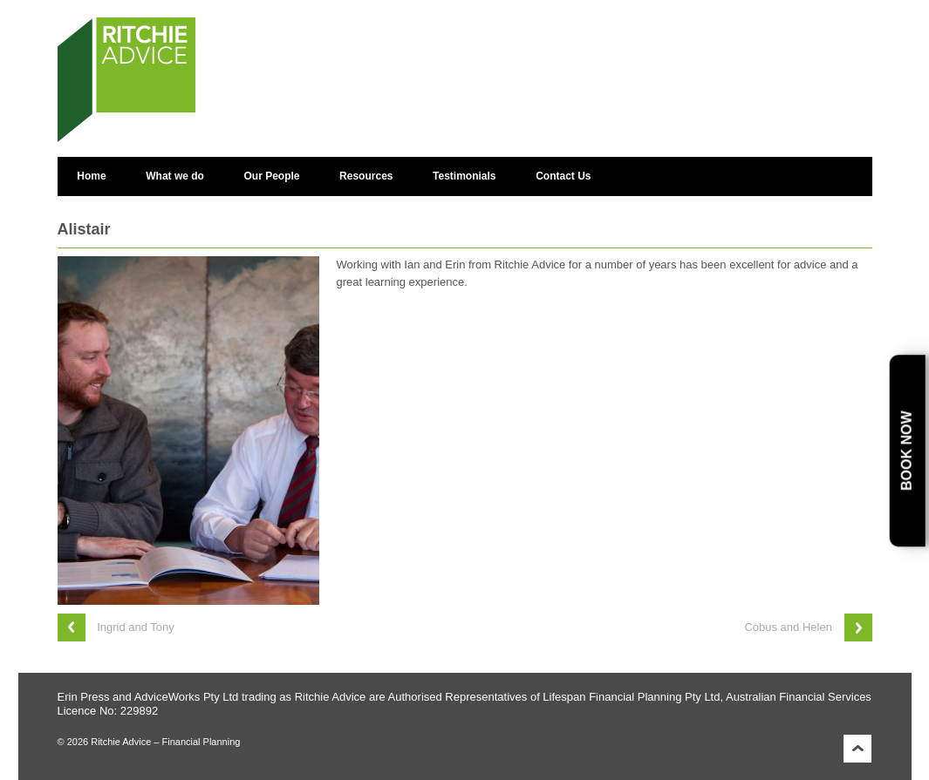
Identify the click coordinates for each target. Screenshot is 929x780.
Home (91, 176)
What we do (175, 176)
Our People (272, 176)
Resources (366, 176)
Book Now (906, 450)
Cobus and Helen (787, 627)
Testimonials (464, 176)
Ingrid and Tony (135, 627)
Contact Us (563, 176)
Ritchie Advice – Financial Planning (164, 741)
